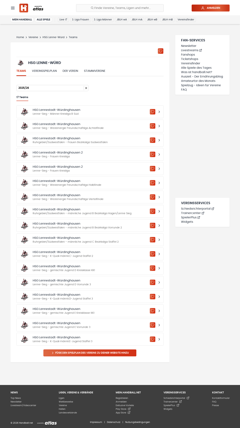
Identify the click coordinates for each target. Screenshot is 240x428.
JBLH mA (137, 19)
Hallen (62, 409)
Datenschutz (113, 422)
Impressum (96, 422)
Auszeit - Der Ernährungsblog (202, 76)
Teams (21, 70)
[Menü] (13, 8)
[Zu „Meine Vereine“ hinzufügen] (160, 51)
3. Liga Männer (103, 19)
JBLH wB (152, 19)
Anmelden (210, 8)
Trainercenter (192, 213)
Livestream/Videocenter (23, 405)
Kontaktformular (221, 398)
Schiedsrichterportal (197, 209)
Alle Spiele (43, 19)
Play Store (123, 409)
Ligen (61, 398)
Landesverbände (68, 413)
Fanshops (188, 54)
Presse (215, 405)
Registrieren (122, 398)
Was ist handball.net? (196, 72)
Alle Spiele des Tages (196, 67)
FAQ (184, 89)
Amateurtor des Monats (198, 80)
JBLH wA (122, 19)
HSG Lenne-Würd (53, 37)
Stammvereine (94, 70)
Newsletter (188, 45)
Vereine (33, 37)
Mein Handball (22, 19)
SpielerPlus (190, 217)
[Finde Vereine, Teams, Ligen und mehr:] (120, 8)
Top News (16, 398)
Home (20, 37)
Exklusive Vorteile (125, 405)
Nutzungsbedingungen (137, 422)
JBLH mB (167, 19)
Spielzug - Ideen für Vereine (201, 85)
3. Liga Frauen (80, 19)
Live (63, 19)
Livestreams (191, 50)
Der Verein (70, 70)
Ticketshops (189, 59)
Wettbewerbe (66, 402)
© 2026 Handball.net (22, 423)
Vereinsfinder (186, 19)
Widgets (187, 221)
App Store (123, 413)
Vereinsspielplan (44, 70)
